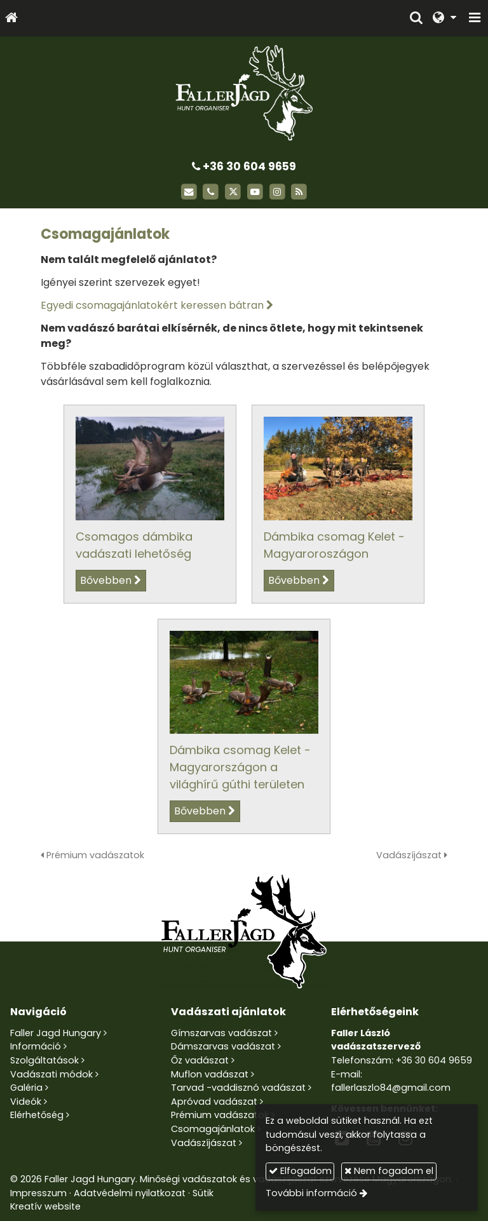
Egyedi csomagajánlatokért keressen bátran (152, 305)
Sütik (203, 1193)
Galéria (26, 1087)
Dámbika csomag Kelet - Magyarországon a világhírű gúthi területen (240, 767)
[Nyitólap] (11, 18)
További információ (311, 1193)
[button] (474, 18)
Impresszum (38, 1193)
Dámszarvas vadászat (223, 1046)
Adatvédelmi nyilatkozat (130, 1193)
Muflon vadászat (209, 1074)
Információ (35, 1046)
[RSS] (299, 192)
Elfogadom (300, 1170)
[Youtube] (255, 192)
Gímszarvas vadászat (221, 1033)
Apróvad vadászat (214, 1101)
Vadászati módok (51, 1074)
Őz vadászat (200, 1060)
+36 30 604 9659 (244, 166)
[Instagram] (277, 192)
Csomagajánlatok (213, 1129)
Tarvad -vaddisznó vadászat (238, 1087)
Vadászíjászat (411, 855)
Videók (25, 1101)
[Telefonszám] (210, 192)
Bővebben (106, 580)
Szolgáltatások (44, 1060)
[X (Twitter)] (233, 192)
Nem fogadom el (388, 1170)
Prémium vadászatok (92, 855)
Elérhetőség (37, 1115)
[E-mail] (189, 192)
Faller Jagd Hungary (55, 1033)
